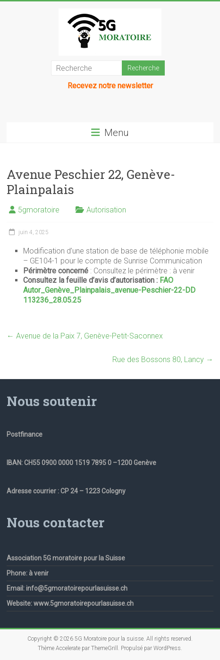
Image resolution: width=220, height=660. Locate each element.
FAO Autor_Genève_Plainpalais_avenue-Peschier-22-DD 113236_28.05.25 (109, 290)
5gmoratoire (38, 209)
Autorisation (106, 209)
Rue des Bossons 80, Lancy (162, 359)
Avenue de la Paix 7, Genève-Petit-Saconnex (85, 335)
